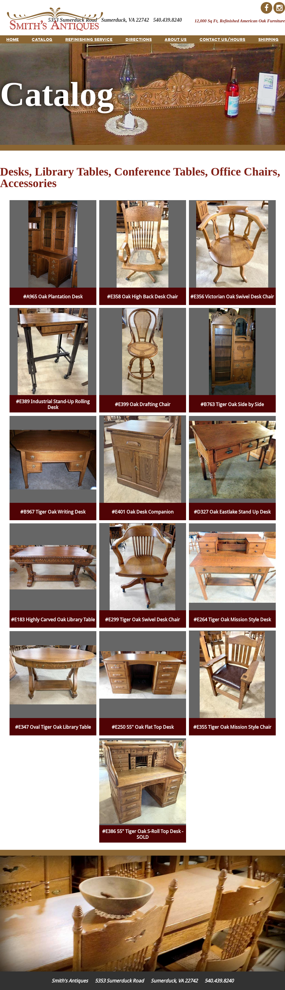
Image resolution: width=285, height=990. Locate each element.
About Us (176, 39)
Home (12, 39)
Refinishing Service (89, 39)
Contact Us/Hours (222, 39)
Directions (139, 39)
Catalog (42, 39)
